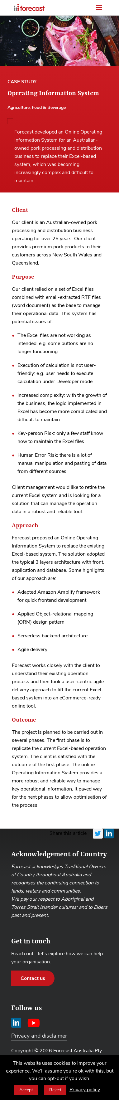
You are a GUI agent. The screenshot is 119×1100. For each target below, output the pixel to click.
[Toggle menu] (99, 7)
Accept (26, 1090)
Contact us (33, 978)
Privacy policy (84, 1089)
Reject (55, 1090)
